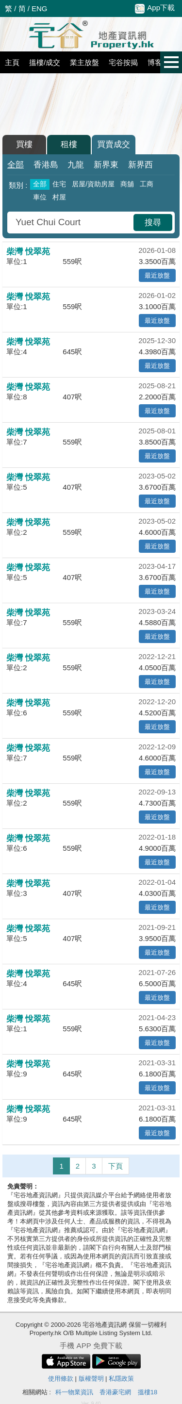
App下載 (155, 8)
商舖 (127, 184)
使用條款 (60, 1378)
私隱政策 (121, 1378)
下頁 (115, 1166)
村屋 (59, 197)
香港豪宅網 (115, 1392)
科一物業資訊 (74, 1392)
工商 (146, 184)
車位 (40, 197)
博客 (155, 62)
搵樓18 (147, 1392)
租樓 (69, 144)
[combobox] (71, 222)
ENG (40, 8)
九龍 (75, 164)
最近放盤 (157, 275)
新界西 (140, 164)
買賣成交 (113, 144)
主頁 (12, 62)
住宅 (59, 184)
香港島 (45, 164)
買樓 (24, 144)
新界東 (106, 164)
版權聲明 (91, 1378)
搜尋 (153, 222)
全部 (15, 164)
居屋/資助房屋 (93, 184)
